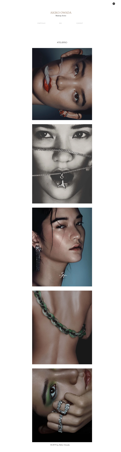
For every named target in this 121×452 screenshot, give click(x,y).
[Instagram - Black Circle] (114, 3)
